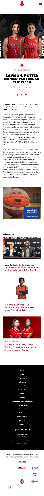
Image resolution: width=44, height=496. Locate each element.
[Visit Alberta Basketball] (22, 462)
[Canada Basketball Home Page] (22, 3)
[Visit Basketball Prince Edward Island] (9, 481)
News (22, 371)
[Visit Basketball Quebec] (34, 468)
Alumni (22, 386)
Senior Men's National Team (12, 262)
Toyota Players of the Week (22, 87)
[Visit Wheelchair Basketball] (9, 487)
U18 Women (7, 341)
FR (4, 3)
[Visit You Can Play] (22, 487)
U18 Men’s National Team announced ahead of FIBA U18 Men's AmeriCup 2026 (19, 307)
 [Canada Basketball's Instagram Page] (15, 430)
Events (22, 374)
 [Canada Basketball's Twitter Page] (22, 430)
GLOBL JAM (22, 390)
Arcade (22, 397)
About (22, 424)
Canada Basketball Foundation (22, 401)
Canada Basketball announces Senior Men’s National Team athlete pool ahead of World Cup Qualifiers (21, 268)
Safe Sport (22, 382)
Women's (22, 409)
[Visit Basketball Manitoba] (9, 468)
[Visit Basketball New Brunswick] (22, 475)
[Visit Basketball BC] (9, 462)
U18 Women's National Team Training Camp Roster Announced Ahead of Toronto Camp (20, 347)
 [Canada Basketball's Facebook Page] (18, 430)
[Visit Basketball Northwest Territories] (9, 475)
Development (22, 416)
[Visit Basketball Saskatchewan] (34, 462)
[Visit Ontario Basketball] (22, 468)
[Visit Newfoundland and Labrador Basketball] (22, 481)
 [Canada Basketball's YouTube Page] (26, 430)
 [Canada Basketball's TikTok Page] (29, 430)
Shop (22, 394)
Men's (22, 413)
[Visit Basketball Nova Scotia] (34, 475)
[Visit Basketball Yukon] (34, 481)
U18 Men (6, 302)
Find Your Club (22, 405)
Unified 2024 (22, 378)
